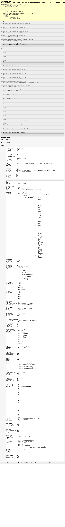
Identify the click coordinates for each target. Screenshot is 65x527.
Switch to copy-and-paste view (10, 22)
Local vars (4, 27)
